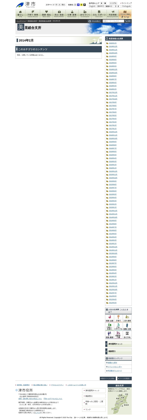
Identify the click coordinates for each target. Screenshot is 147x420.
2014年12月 (113, 211)
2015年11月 (113, 174)
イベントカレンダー (115, 367)
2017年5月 (113, 115)
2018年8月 (113, 76)
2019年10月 (113, 53)
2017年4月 (113, 119)
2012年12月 (113, 283)
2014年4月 (113, 237)
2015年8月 (113, 184)
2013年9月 (113, 257)
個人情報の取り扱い (40, 385)
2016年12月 (113, 132)
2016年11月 (113, 135)
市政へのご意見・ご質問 (94, 402)
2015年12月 (113, 171)
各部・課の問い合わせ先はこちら (30, 399)
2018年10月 (113, 73)
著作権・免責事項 (23, 385)
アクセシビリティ (57, 385)
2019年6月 (113, 63)
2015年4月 (113, 197)
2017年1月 (113, 129)
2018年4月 (113, 83)
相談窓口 (112, 351)
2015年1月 (113, 207)
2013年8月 (113, 260)
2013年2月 (113, 276)
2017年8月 (113, 106)
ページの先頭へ (125, 378)
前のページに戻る (108, 378)
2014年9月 (113, 220)
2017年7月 (113, 109)
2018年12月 (113, 69)
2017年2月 (113, 125)
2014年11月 (113, 214)
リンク (88, 409)
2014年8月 (113, 224)
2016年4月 (113, 158)
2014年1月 (113, 243)
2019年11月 (113, 50)
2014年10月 (113, 217)
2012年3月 (113, 303)
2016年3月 (113, 161)
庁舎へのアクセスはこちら (53, 399)
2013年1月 (113, 280)
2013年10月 (113, 253)
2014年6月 (113, 230)
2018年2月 (113, 89)
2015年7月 (113, 188)
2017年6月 (113, 112)
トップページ (21, 21)
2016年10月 (113, 138)
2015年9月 (113, 181)
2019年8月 (113, 60)
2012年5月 (113, 296)
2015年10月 (113, 178)
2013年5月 (113, 270)
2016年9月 (113, 142)
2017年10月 (113, 99)
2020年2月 (113, 43)
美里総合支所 (32, 21)
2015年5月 (113, 194)
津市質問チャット (115, 344)
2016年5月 (113, 155)
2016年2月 (113, 165)
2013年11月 (113, 250)
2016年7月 (113, 148)
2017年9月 (113, 102)
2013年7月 (113, 263)
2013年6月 (113, 266)
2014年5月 (113, 234)
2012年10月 (113, 289)
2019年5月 (113, 66)
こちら (38, 412)
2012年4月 (113, 299)
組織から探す (112, 362)
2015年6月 (113, 191)
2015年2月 (113, 204)
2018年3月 (113, 86)
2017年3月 (113, 122)
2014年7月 (113, 227)
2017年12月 (113, 92)
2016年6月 (113, 151)
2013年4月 (113, 273)
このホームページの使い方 (76, 385)
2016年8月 (113, 145)
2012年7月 (113, 293)
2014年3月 (113, 240)
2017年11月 (113, 96)
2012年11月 (113, 286)
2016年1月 (113, 168)
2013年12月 (113, 247)
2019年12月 (113, 46)
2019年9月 (113, 56)
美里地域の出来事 (45, 21)
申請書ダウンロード (115, 371)
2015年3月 (113, 201)
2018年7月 (113, 79)
